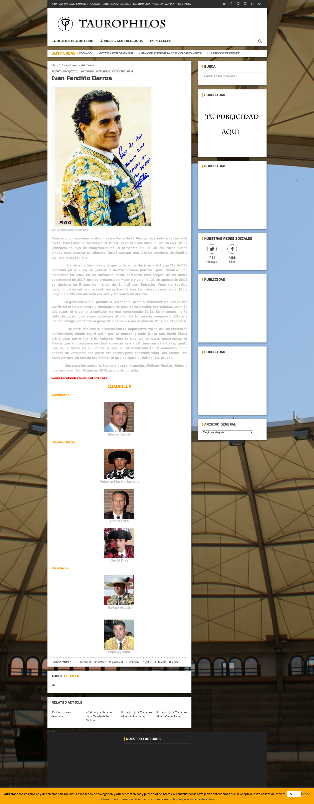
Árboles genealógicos (121, 41)
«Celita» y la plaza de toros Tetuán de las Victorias (99, 716)
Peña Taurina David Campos (68, 3)
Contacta (184, 3)
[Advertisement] (232, 197)
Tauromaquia (141, 3)
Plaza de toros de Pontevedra (109, 3)
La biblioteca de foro (72, 41)
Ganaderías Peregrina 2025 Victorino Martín (173, 53)
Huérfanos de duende (227, 53)
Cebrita (89, 71)
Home (54, 65)
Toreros (65, 65)
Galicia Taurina (164, 3)
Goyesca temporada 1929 (119, 53)
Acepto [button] (294, 794)
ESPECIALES (160, 41)
